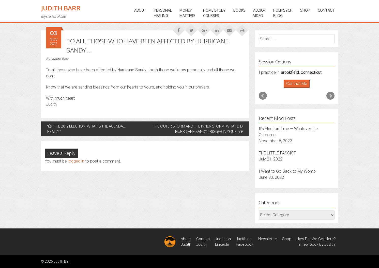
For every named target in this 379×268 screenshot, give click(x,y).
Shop (305, 10)
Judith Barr (61, 8)
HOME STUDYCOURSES (214, 13)
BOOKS (239, 10)
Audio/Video (259, 13)
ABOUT (140, 10)
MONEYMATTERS (187, 13)
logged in (76, 161)
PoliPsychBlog (283, 13)
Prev (263, 96)
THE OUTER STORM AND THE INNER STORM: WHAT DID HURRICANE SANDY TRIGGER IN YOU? (198, 129)
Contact (326, 10)
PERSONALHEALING (163, 13)
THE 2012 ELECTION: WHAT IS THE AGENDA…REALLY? (87, 129)
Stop (298, 87)
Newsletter (267, 239)
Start (294, 87)
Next (330, 96)
